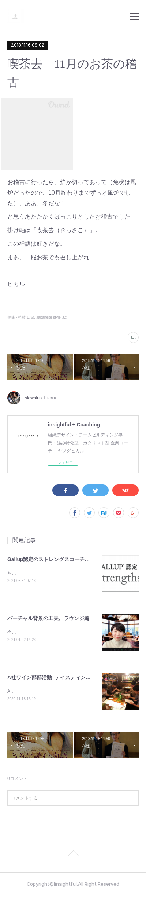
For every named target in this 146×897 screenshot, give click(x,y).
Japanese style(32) (51, 317)
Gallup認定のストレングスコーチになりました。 (64, 559)
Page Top (73, 856)
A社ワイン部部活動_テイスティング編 (51, 678)
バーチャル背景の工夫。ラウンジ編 (48, 619)
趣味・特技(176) (20, 317)
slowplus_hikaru (40, 397)
